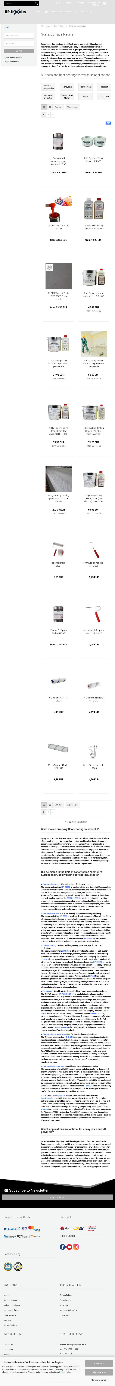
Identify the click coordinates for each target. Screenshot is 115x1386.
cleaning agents (58, 1095)
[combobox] (58, 107)
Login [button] (68, 3)
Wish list (79, 3)
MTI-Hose (64, 1305)
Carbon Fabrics (66, 1295)
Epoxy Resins (65, 1300)
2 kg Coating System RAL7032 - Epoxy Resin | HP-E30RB (58, 363)
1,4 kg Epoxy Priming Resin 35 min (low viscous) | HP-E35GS (58, 431)
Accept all (99, 1363)
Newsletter (8, 1350)
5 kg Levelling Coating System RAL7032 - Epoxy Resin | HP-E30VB (94, 431)
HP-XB (92, 976)
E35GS (44, 959)
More (89, 11)
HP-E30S (87, 938)
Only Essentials (99, 1372)
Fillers (45, 1095)
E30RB (65, 951)
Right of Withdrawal (12, 1305)
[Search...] (36, 3)
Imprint (7, 1295)
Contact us (8, 1344)
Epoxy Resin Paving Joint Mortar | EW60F (94, 227)
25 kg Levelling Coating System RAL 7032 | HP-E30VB (58, 498)
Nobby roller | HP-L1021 (59, 564)
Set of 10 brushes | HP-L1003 (93, 766)
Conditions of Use (11, 1310)
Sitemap (7, 1320)
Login (19, 51)
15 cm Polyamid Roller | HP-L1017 (94, 699)
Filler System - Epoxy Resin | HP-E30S (93, 159)
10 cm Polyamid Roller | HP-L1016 (58, 766)
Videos (6, 1355)
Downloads (78, 11)
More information (99, 1380)
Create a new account (13, 57)
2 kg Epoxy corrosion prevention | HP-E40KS (93, 294)
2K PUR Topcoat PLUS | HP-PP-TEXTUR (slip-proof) (58, 296)
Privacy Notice (65, 1372)
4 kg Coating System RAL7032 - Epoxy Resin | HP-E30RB (93, 363)
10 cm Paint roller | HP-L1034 (58, 699)
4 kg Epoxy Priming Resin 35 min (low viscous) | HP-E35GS (93, 498)
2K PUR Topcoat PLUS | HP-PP (58, 227)
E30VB (78, 898)
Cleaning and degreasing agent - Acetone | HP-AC (58, 161)
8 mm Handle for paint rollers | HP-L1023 (93, 631)
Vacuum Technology (68, 1310)
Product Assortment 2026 (56, 11)
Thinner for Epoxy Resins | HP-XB (58, 631)
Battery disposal (10, 1300)
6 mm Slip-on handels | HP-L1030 (93, 564)
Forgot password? (11, 62)
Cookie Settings (10, 1325)
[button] (58, 3)
